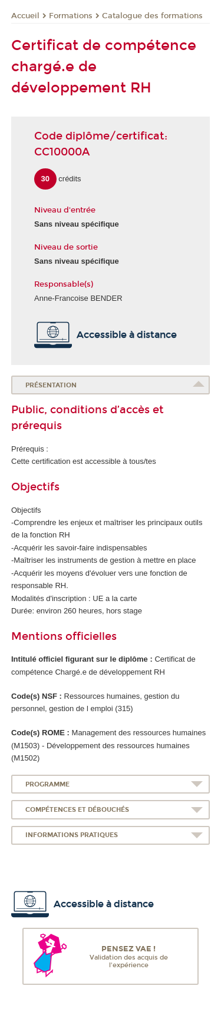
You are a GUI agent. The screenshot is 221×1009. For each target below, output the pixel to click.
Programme (47, 784)
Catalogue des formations (152, 16)
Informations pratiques (71, 835)
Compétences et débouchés (77, 810)
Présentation (51, 385)
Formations (71, 16)
